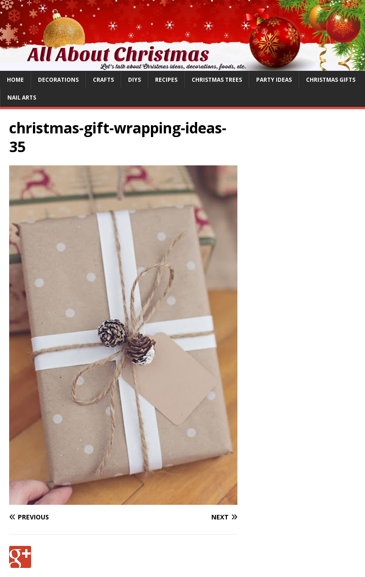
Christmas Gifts (330, 80)
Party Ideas (274, 80)
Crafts (103, 80)
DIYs (134, 80)
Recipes (166, 80)
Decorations (58, 80)
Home (15, 80)
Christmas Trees (217, 80)
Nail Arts (21, 97)
